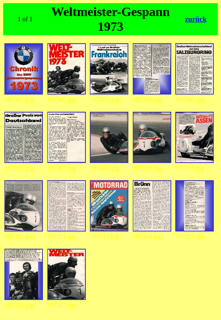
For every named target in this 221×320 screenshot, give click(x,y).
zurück (196, 19)
